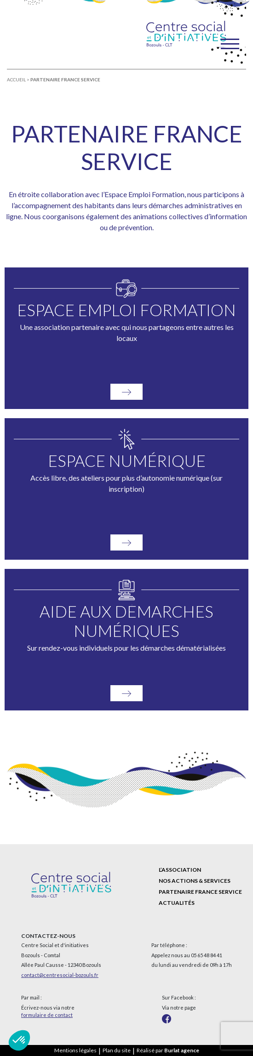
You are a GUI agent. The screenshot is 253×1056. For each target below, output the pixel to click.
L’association (180, 869)
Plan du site (117, 1050)
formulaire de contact (47, 1015)
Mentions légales (75, 1050)
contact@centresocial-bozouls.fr (59, 975)
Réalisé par (168, 1050)
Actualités (177, 902)
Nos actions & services (194, 880)
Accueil (16, 79)
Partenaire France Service (200, 891)
